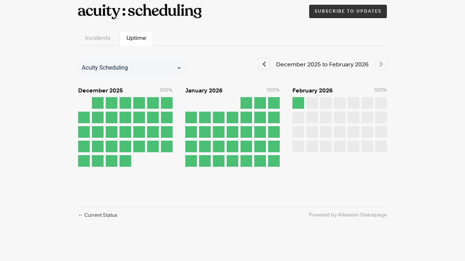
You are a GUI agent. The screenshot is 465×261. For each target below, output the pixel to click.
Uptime (136, 38)
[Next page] (381, 64)
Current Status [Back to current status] (97, 215)
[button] (348, 11)
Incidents (97, 38)
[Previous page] (264, 64)
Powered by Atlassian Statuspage (348, 215)
